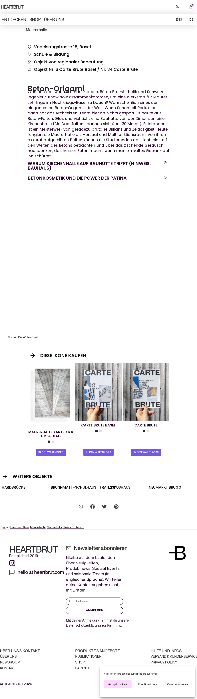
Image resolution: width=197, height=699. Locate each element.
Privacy (154, 692)
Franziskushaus (115, 487)
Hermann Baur (19, 527)
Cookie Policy (142, 692)
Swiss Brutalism (73, 527)
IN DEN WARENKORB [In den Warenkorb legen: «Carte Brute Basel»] (98, 452)
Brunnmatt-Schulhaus (73, 487)
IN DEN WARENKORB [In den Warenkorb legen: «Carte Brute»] (146, 452)
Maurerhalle (37, 527)
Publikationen (88, 656)
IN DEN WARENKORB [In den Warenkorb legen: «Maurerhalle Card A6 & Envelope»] (50, 452)
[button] (97, 165)
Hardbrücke (13, 487)
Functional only (147, 684)
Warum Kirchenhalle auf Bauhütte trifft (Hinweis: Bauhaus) (89, 165)
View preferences (177, 684)
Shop (35, 19)
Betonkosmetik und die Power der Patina (77, 178)
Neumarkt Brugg (165, 487)
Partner (82, 668)
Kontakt (7, 668)
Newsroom (10, 662)
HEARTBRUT (12, 6)
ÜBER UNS (54, 19)
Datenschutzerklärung (83, 625)
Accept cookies (117, 684)
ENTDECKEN (14, 19)
